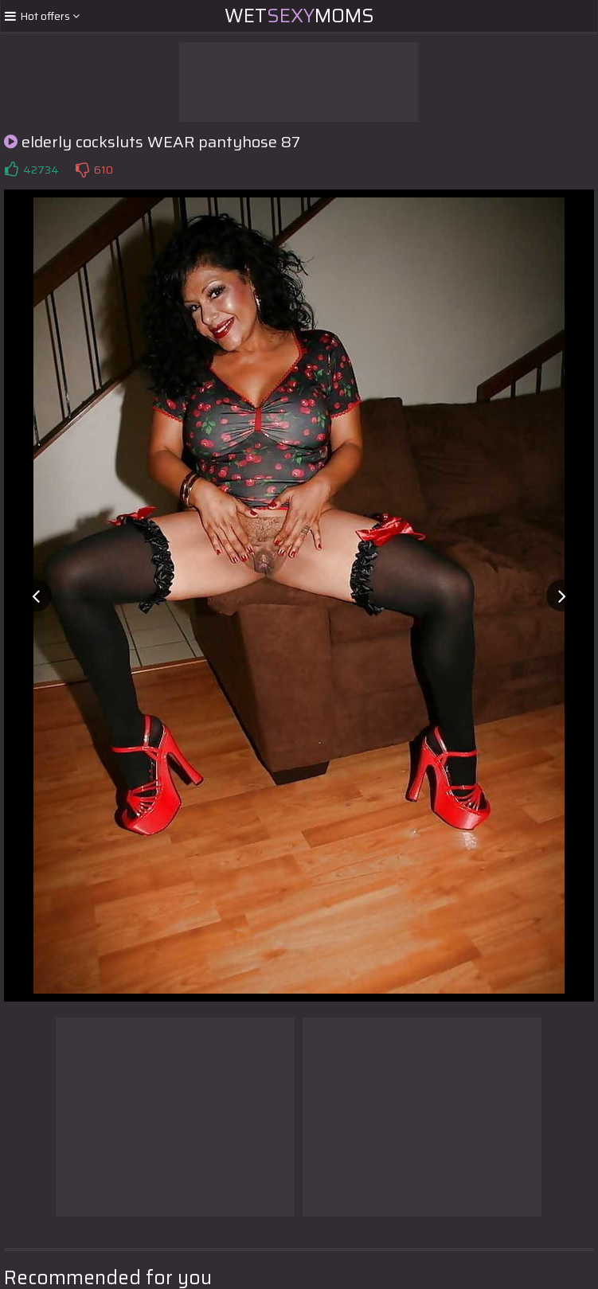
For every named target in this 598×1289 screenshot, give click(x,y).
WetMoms (299, 16)
